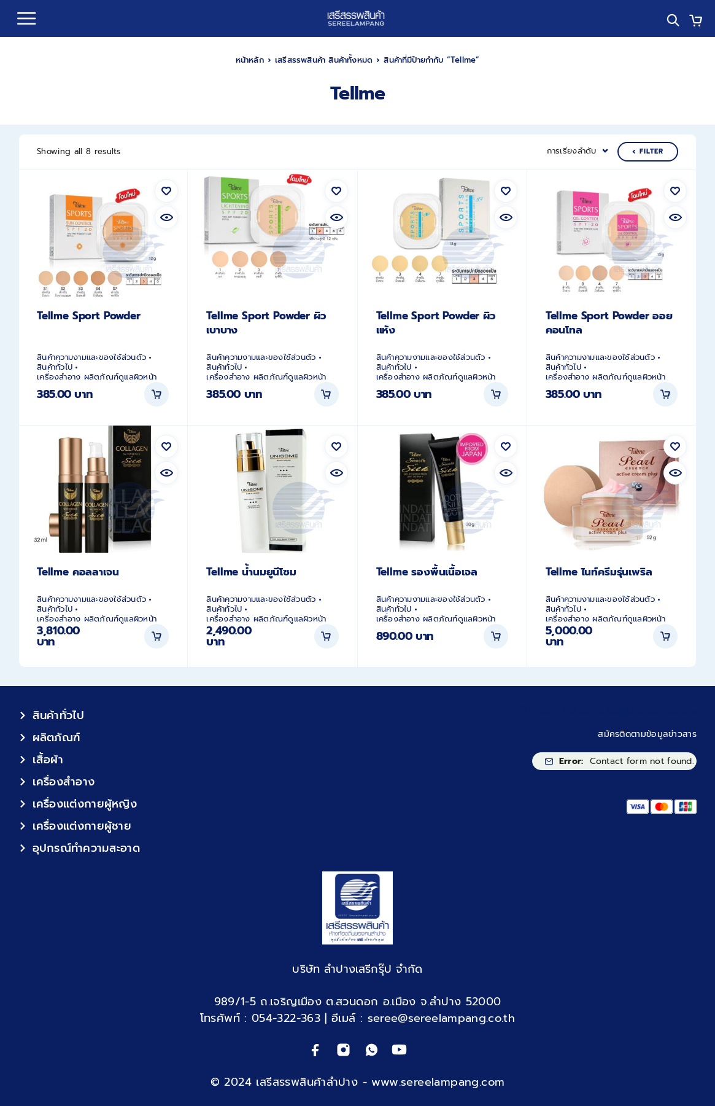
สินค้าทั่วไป (54, 367)
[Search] (673, 20)
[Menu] (26, 18)
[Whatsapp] (371, 1050)
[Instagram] (343, 1050)
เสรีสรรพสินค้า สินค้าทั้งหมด (324, 60)
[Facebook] (316, 1050)
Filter (647, 151)
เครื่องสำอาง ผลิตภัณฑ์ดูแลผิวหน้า (97, 377)
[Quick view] (166, 217)
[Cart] (695, 22)
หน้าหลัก (250, 60)
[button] (156, 394)
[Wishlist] (166, 191)
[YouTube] (399, 1050)
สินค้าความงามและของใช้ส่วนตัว (91, 357)
